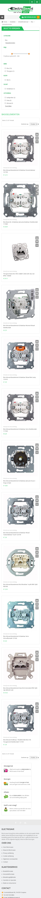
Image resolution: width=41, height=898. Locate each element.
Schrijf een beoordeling (10, 167)
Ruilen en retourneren (9, 883)
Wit (8, 80)
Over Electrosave (7, 847)
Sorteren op (24, 124)
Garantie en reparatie (9, 880)
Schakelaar (10, 89)
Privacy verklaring (8, 853)
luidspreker (10, 97)
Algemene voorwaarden (10, 859)
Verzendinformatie (8, 874)
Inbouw (9, 103)
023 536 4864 (10, 895)
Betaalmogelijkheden (9, 877)
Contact (5, 862)
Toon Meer (8, 106)
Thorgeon (10, 71)
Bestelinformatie (7, 871)
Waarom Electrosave (8, 850)
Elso (6, 40)
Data (8, 100)
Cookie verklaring (8, 856)
